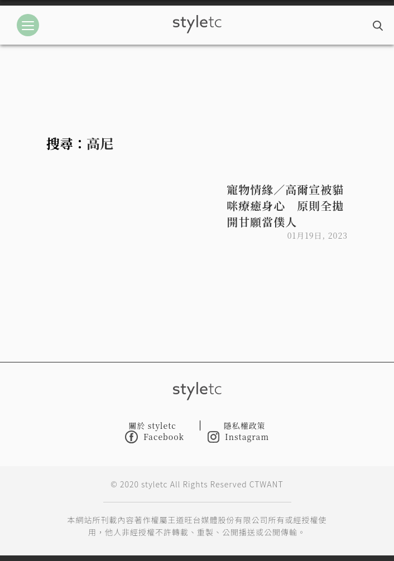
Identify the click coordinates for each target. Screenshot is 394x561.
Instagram (238, 437)
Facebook (154, 437)
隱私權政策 (245, 425)
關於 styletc (152, 425)
